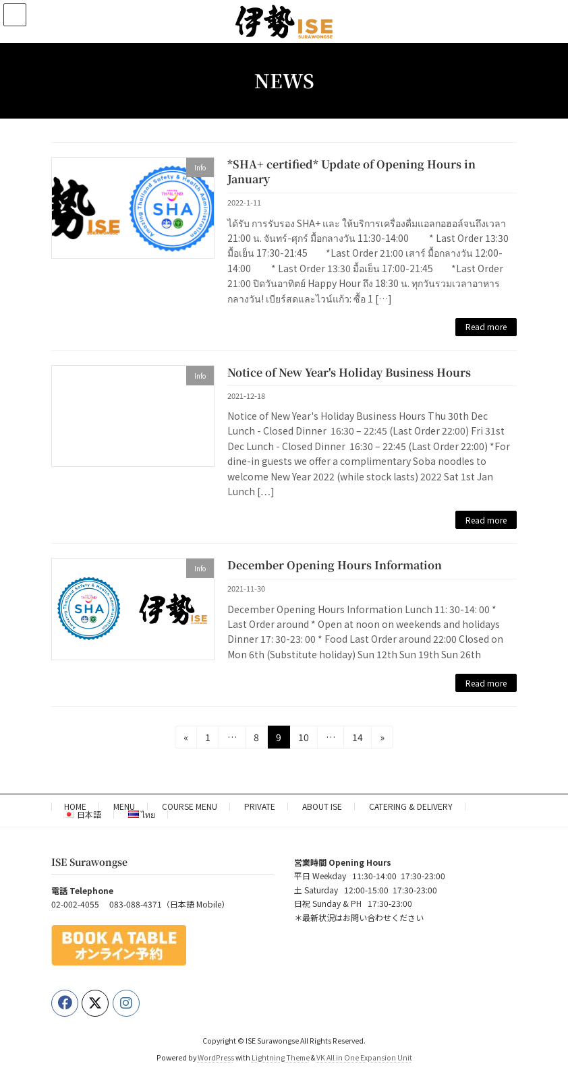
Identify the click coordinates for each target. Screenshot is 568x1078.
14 (361, 737)
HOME (75, 806)
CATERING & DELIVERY (411, 806)
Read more (486, 326)
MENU (124, 806)
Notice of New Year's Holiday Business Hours (349, 372)
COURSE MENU (189, 806)
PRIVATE (259, 806)
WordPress (216, 1057)
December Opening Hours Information (334, 565)
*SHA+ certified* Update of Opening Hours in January (351, 171)
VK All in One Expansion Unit (364, 1057)
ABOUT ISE (322, 806)
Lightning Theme (281, 1057)
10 (307, 737)
